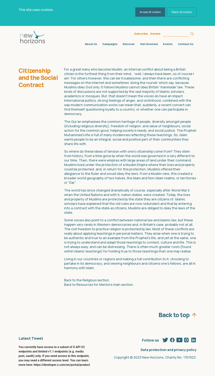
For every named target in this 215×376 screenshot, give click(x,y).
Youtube (179, 339)
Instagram (186, 339)
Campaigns (109, 44)
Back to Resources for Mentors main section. (99, 284)
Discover (129, 44)
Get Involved (149, 44)
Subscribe (141, 33)
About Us (91, 44)
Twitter (165, 339)
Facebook (172, 339)
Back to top (174, 314)
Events (168, 44)
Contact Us (185, 44)
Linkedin (193, 339)
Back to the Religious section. (87, 280)
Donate (155, 33)
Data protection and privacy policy (168, 349)
